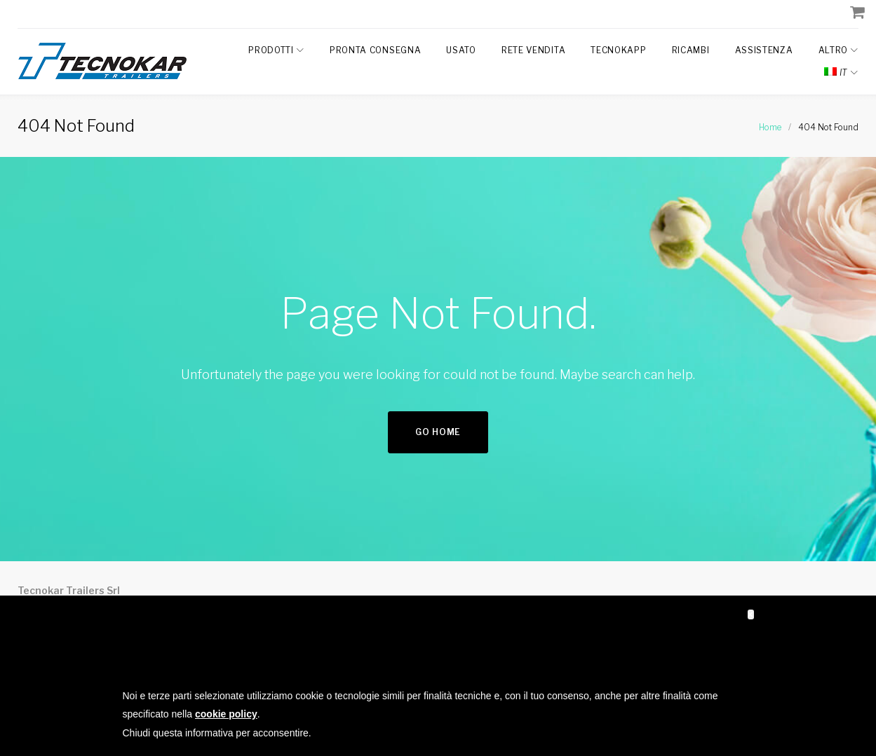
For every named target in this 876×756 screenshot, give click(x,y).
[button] (751, 614)
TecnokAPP (618, 50)
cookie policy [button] (226, 714)
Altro (833, 50)
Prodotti (271, 50)
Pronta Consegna (376, 50)
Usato (461, 50)
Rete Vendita (533, 50)
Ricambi (691, 50)
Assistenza (764, 50)
